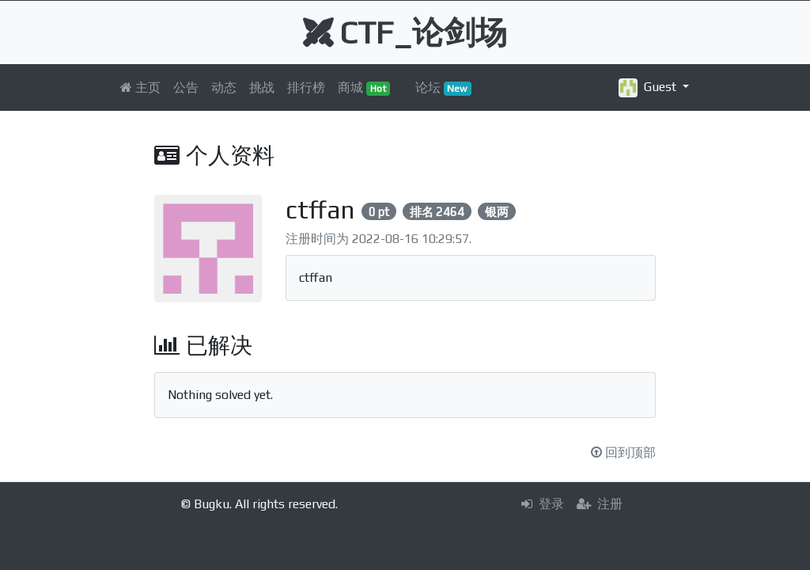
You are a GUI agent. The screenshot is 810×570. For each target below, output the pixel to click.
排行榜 (306, 87)
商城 (364, 88)
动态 (224, 87)
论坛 (443, 88)
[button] (653, 87)
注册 (600, 503)
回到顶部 (623, 452)
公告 (186, 87)
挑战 (261, 87)
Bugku (211, 503)
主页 (140, 87)
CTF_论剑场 (405, 32)
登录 (542, 503)
